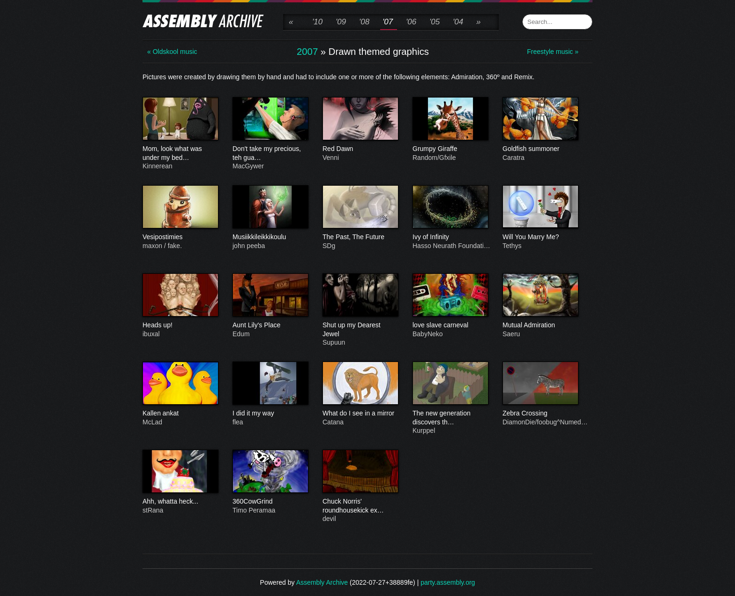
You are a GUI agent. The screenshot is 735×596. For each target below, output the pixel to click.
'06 (411, 21)
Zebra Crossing (540, 413)
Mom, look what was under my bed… (180, 153)
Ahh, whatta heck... (180, 501)
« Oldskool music (172, 51)
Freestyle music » (552, 51)
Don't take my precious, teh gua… (270, 153)
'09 (341, 21)
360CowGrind (270, 501)
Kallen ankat (180, 413)
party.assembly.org (447, 582)
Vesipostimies (180, 237)
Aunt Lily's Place (270, 325)
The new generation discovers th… (450, 418)
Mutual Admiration (540, 325)
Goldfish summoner (540, 149)
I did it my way (270, 413)
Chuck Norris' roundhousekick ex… (360, 506)
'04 (458, 21)
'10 (317, 21)
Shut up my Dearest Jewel (360, 330)
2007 (307, 51)
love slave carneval (450, 325)
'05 (434, 21)
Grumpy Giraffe (450, 149)
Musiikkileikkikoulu (270, 237)
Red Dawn (360, 149)
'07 (387, 21)
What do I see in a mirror (360, 413)
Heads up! (180, 325)
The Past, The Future (360, 237)
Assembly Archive (322, 582)
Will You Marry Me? (540, 237)
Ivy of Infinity (450, 237)
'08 (364, 21)
